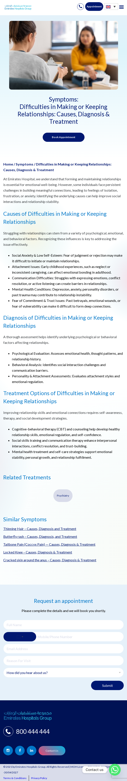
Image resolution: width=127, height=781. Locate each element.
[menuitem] (111, 6)
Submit (107, 685)
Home (8, 164)
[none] (111, 6)
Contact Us (52, 750)
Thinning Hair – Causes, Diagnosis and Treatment (39, 529)
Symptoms (24, 164)
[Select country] (19, 636)
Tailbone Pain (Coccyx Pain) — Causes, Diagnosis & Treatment (49, 544)
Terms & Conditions (15, 778)
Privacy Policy (39, 778)
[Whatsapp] (115, 770)
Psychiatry (63, 495)
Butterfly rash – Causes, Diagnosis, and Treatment (40, 536)
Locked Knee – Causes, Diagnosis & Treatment (37, 552)
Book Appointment (63, 137)
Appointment (94, 6)
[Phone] (63, 636)
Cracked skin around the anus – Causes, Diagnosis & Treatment (49, 560)
